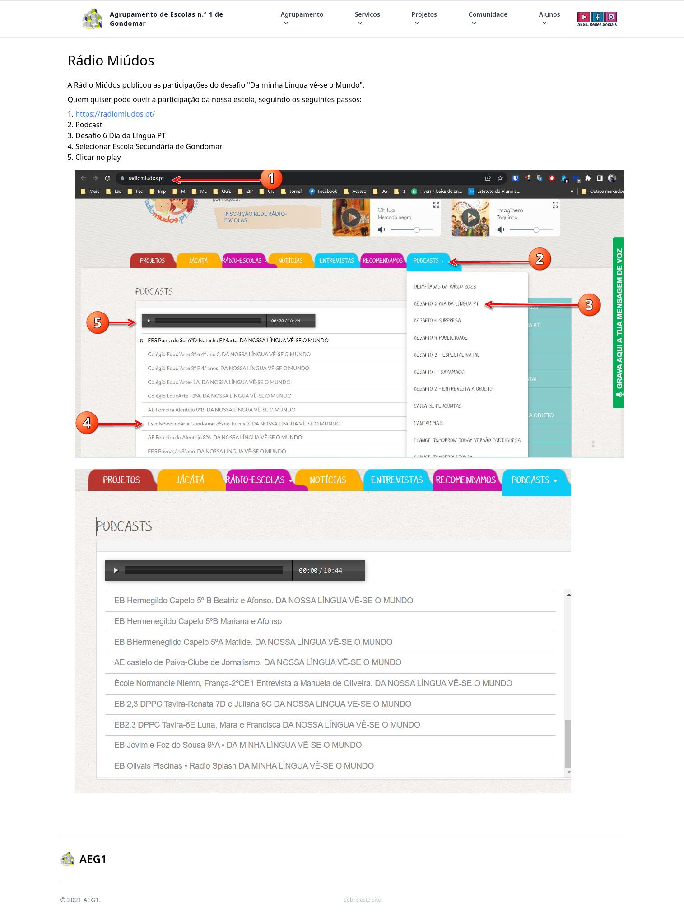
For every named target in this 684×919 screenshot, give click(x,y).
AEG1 (91, 900)
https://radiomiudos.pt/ (115, 114)
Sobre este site (362, 900)
